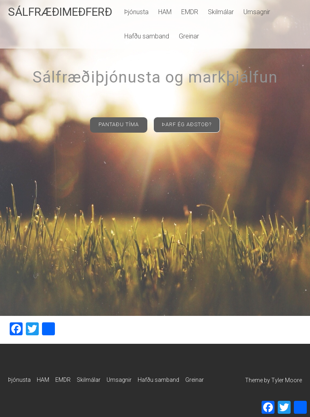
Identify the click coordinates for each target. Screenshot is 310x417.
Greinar (189, 36)
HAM (165, 12)
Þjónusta (136, 12)
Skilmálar (221, 12)
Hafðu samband (146, 36)
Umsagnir (256, 12)
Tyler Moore (286, 380)
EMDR (189, 12)
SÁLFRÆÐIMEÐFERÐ (60, 12)
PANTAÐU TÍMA (118, 124)
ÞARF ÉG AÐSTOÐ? (187, 124)
